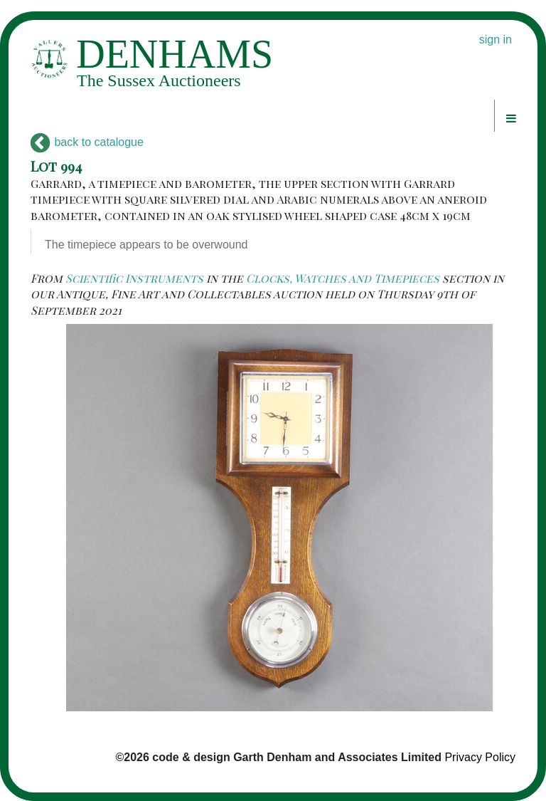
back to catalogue (87, 142)
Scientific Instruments (134, 278)
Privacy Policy (479, 757)
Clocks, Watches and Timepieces (342, 278)
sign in (495, 39)
